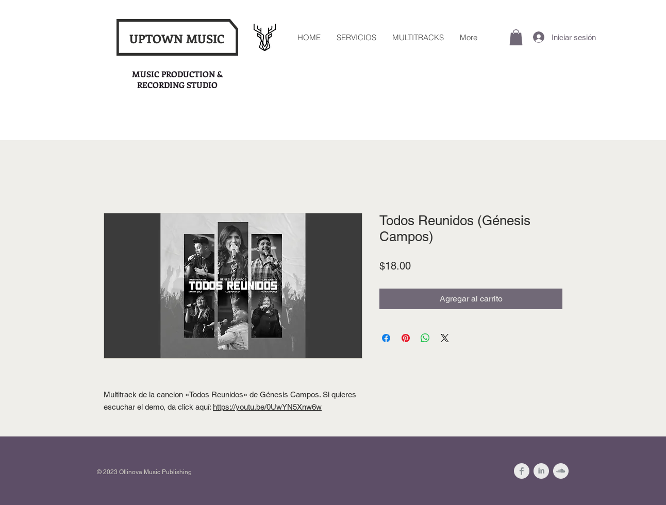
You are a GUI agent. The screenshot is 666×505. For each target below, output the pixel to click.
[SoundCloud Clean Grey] (561, 471)
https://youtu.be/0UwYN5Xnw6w (267, 406)
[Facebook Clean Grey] (521, 471)
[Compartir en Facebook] (386, 338)
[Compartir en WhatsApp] (425, 338)
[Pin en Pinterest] (405, 338)
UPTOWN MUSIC (177, 38)
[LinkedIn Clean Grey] (541, 471)
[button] (516, 37)
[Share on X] (445, 338)
